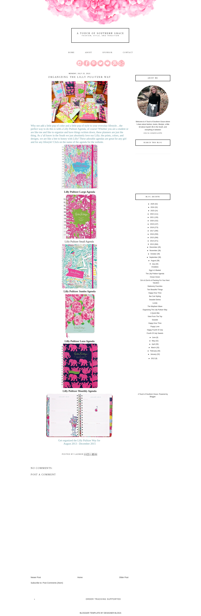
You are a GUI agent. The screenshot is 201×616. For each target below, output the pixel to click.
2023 (152, 211)
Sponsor (107, 52)
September (153, 257)
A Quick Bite (154, 313)
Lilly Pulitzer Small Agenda (79, 241)
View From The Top (155, 316)
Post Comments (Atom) (53, 583)
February (153, 351)
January (153, 354)
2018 (152, 227)
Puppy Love (154, 327)
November (153, 251)
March (153, 348)
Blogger (152, 397)
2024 (152, 207)
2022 (152, 214)
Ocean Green (155, 277)
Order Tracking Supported (103, 599)
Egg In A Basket (155, 270)
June (154, 337)
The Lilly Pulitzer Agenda (155, 274)
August (153, 261)
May (153, 341)
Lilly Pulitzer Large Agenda (79, 191)
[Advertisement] (52, 556)
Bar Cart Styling (155, 296)
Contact (128, 52)
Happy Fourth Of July (155, 330)
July (153, 264)
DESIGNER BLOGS (112, 613)
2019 (152, 224)
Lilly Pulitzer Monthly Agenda (80, 391)
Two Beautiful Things (155, 290)
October (153, 254)
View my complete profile (152, 133)
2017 (152, 231)
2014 (152, 241)
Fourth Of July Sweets (155, 333)
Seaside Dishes (155, 300)
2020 (152, 221)
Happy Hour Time (154, 293)
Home (71, 52)
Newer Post (36, 577)
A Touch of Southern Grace (100, 33)
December (153, 247)
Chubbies (155, 267)
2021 (152, 217)
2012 (153, 358)
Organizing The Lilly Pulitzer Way (155, 310)
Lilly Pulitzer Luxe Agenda (80, 341)
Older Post (123, 577)
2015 (152, 238)
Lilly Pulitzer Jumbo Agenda (79, 291)
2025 (152, 204)
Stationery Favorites (155, 286)
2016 (152, 234)
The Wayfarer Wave (155, 306)
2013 (152, 244)
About (89, 52)
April (153, 344)
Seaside (155, 320)
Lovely (155, 303)
